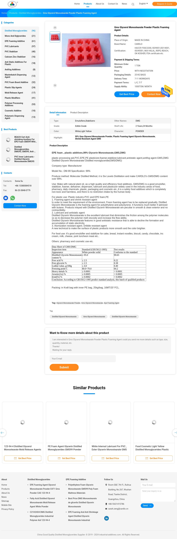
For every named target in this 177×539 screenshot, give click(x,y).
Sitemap (5, 501)
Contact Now (20, 206)
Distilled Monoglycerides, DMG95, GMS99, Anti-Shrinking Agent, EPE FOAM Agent (24, 149)
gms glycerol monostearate (92, 303)
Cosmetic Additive (20, 110)
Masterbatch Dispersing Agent (20, 76)
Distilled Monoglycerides (20, 30)
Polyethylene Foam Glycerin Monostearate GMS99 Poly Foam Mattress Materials (83, 489)
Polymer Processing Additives (20, 104)
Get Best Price (126, 94)
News (4, 497)
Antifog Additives (20, 69)
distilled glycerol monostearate (64, 317)
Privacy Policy (7, 509)
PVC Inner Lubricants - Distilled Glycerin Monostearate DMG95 (24, 159)
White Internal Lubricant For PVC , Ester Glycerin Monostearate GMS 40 (109, 449)
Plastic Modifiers (20, 97)
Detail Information (58, 112)
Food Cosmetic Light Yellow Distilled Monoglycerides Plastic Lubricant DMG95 (152, 449)
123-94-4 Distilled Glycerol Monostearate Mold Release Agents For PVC (22, 449)
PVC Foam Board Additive (20, 82)
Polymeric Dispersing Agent (20, 117)
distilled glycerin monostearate (124, 317)
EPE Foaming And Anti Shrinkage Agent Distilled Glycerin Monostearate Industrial (83, 516)
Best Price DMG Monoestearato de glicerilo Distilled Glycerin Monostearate (82, 502)
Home (4, 485)
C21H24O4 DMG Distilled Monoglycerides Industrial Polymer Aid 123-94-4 (42, 516)
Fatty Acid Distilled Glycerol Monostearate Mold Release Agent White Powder (42, 502)
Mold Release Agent (20, 92)
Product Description (79, 112)
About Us (5, 493)
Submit (64, 367)
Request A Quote (164, 4)
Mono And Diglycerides (20, 35)
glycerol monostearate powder (68, 303)
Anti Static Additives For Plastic (20, 63)
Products (5, 489)
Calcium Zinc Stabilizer (20, 56)
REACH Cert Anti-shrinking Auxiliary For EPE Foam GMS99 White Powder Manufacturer (25, 139)
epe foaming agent (111, 303)
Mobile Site (6, 505)
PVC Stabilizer (20, 51)
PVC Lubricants (20, 46)
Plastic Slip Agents (20, 87)
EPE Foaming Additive (20, 41)
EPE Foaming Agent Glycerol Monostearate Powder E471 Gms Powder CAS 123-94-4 (45, 489)
